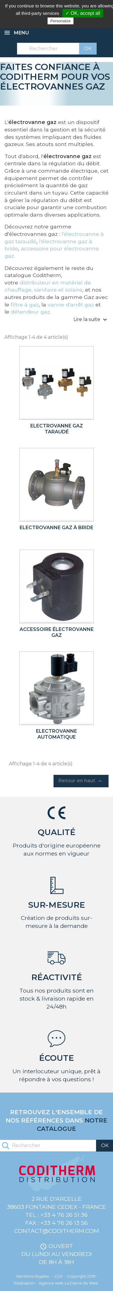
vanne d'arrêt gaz (71, 304)
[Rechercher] (56, 48)
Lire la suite (91, 319)
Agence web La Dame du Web (68, 1283)
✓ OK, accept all (82, 13)
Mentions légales (32, 1276)
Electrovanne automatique (56, 734)
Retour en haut (81, 781)
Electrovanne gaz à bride (56, 527)
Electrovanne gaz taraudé (56, 429)
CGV (58, 1276)
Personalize (61, 21)
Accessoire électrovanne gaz (57, 632)
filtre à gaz (25, 304)
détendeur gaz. (31, 312)
